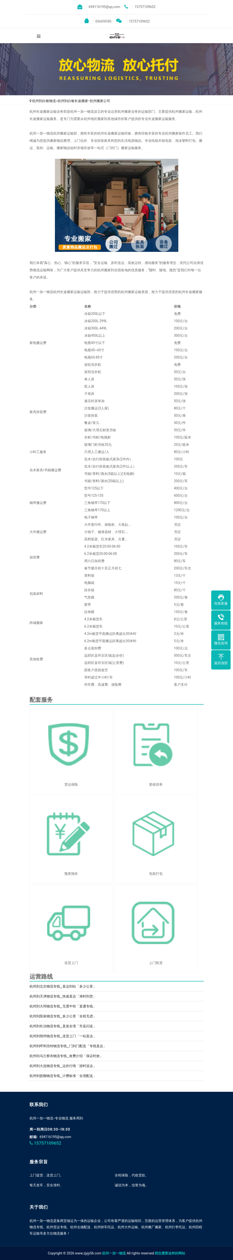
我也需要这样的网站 (170, 1253)
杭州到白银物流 (44, 100)
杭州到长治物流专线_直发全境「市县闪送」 (63, 1026)
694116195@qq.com (55, 1137)
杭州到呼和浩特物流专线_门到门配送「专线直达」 (68, 1046)
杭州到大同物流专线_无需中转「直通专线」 (63, 1006)
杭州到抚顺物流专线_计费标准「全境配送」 (63, 1075)
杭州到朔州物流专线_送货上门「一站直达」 (63, 1036)
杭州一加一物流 (114, 1253)
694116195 (98, 21)
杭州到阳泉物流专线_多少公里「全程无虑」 (63, 1016)
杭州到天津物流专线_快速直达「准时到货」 (63, 996)
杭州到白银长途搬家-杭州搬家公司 (84, 100)
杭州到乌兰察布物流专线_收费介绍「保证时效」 (66, 1055)
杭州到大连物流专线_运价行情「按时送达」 (63, 1065)
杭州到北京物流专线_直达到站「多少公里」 (63, 986)
